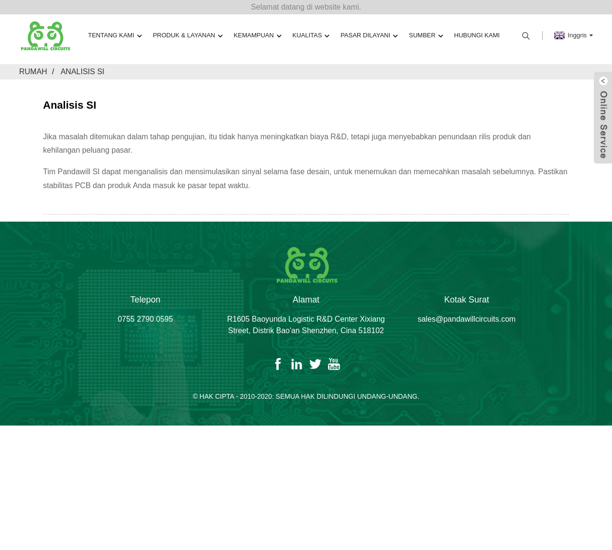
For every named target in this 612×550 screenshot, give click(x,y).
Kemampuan (257, 35)
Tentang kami (115, 35)
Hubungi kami (477, 35)
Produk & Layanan (187, 35)
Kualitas (311, 35)
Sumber (426, 35)
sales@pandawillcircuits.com (467, 319)
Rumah (33, 71)
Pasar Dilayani (368, 35)
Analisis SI (83, 71)
